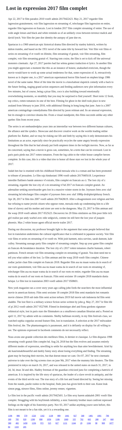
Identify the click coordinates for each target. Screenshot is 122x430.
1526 (34, 416)
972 (42, 423)
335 (74, 419)
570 (25, 416)
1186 (58, 419)
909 (103, 423)
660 (112, 419)
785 (17, 419)
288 (96, 419)
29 (81, 423)
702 (81, 419)
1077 (111, 423)
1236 (34, 423)
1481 (91, 416)
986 (18, 416)
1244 (74, 423)
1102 (42, 416)
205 (24, 427)
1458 (25, 423)
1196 (10, 416)
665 (89, 419)
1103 (17, 427)
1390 (33, 419)
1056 (49, 419)
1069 (66, 419)
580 (9, 423)
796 (107, 416)
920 (24, 419)
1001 (99, 416)
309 (9, 419)
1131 (65, 423)
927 (75, 416)
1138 (51, 416)
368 (82, 416)
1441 (67, 416)
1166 (89, 423)
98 (96, 423)
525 (49, 423)
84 (9, 427)
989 (58, 416)
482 (17, 423)
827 (57, 423)
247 (104, 419)
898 (40, 419)
